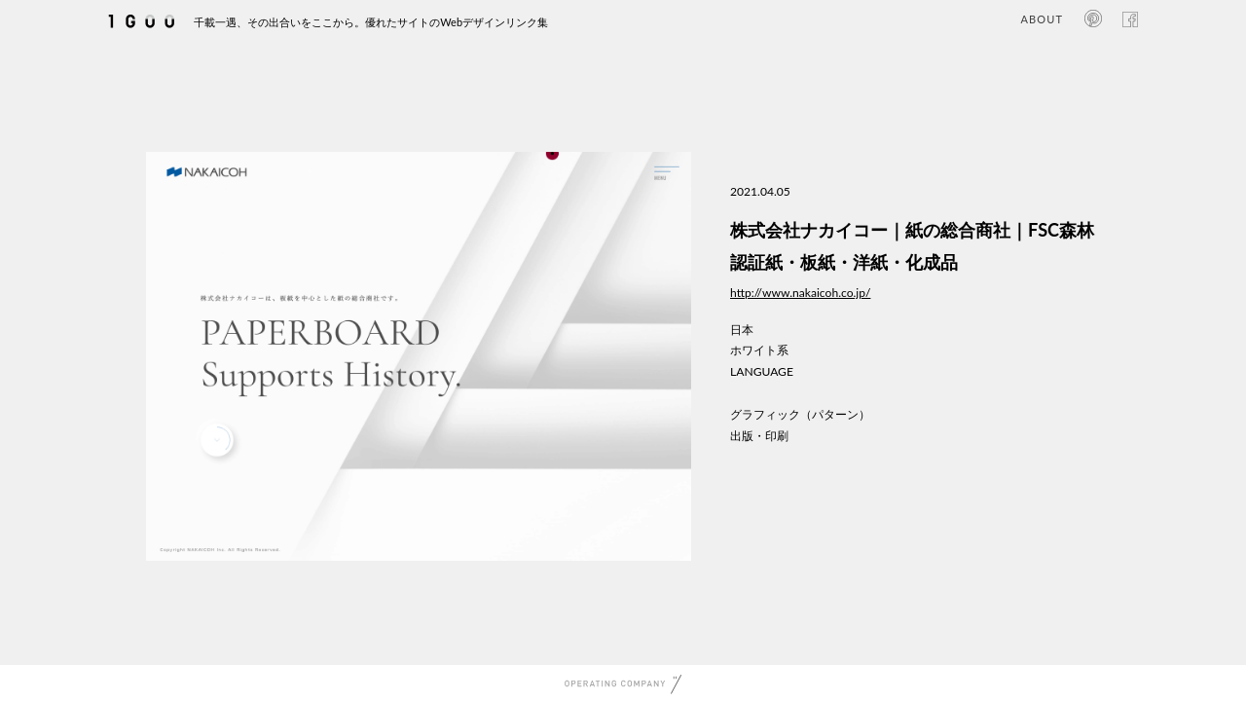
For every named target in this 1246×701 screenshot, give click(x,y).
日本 (741, 329)
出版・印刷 (759, 435)
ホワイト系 (759, 350)
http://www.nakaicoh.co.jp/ (800, 292)
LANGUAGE (761, 371)
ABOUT (1042, 19)
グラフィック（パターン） (800, 414)
